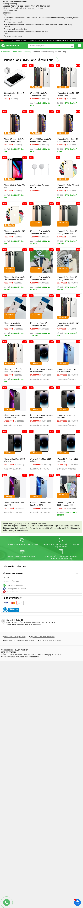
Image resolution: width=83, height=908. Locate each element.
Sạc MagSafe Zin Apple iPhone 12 (39, 186)
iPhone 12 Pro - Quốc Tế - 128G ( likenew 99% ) (40, 278)
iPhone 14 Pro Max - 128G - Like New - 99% (41, 370)
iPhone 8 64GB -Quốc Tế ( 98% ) (14, 186)
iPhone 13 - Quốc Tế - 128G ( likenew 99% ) (12, 324)
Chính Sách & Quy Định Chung (14, 637)
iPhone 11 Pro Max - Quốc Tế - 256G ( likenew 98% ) (14, 278)
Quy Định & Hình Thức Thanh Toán (42, 637)
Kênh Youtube (12, 592)
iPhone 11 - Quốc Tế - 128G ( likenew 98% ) (66, 504)
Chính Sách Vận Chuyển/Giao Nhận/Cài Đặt (19, 640)
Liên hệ (6, 577)
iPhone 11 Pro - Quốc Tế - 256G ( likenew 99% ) (40, 232)
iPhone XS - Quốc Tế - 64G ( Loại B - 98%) (68, 324)
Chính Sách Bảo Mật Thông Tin (50, 640)
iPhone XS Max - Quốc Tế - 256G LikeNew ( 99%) (15, 140)
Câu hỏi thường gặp (11, 581)
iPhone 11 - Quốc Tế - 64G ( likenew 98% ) (68, 186)
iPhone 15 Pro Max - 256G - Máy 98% (15, 460)
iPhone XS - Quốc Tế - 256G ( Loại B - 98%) (13, 370)
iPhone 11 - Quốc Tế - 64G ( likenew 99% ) (14, 232)
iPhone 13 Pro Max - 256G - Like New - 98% (41, 504)
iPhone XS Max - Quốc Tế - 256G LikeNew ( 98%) (68, 140)
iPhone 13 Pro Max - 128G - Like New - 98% (68, 370)
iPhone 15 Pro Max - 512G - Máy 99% (41, 460)
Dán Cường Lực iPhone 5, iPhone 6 (14, 94)
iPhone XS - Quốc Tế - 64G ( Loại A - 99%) (68, 94)
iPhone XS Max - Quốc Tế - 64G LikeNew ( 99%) (41, 140)
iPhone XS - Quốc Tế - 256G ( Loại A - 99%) (39, 94)
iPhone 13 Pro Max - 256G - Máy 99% (15, 504)
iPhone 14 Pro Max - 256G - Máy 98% (68, 416)
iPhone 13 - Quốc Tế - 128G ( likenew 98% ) (39, 324)
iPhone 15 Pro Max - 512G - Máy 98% (68, 460)
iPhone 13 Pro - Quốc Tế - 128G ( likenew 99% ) (67, 278)
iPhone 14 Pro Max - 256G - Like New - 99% (41, 416)
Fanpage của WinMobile (16, 589)
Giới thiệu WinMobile (15, 586)
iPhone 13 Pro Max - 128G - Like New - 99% (15, 416)
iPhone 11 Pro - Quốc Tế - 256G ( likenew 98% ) (67, 232)
